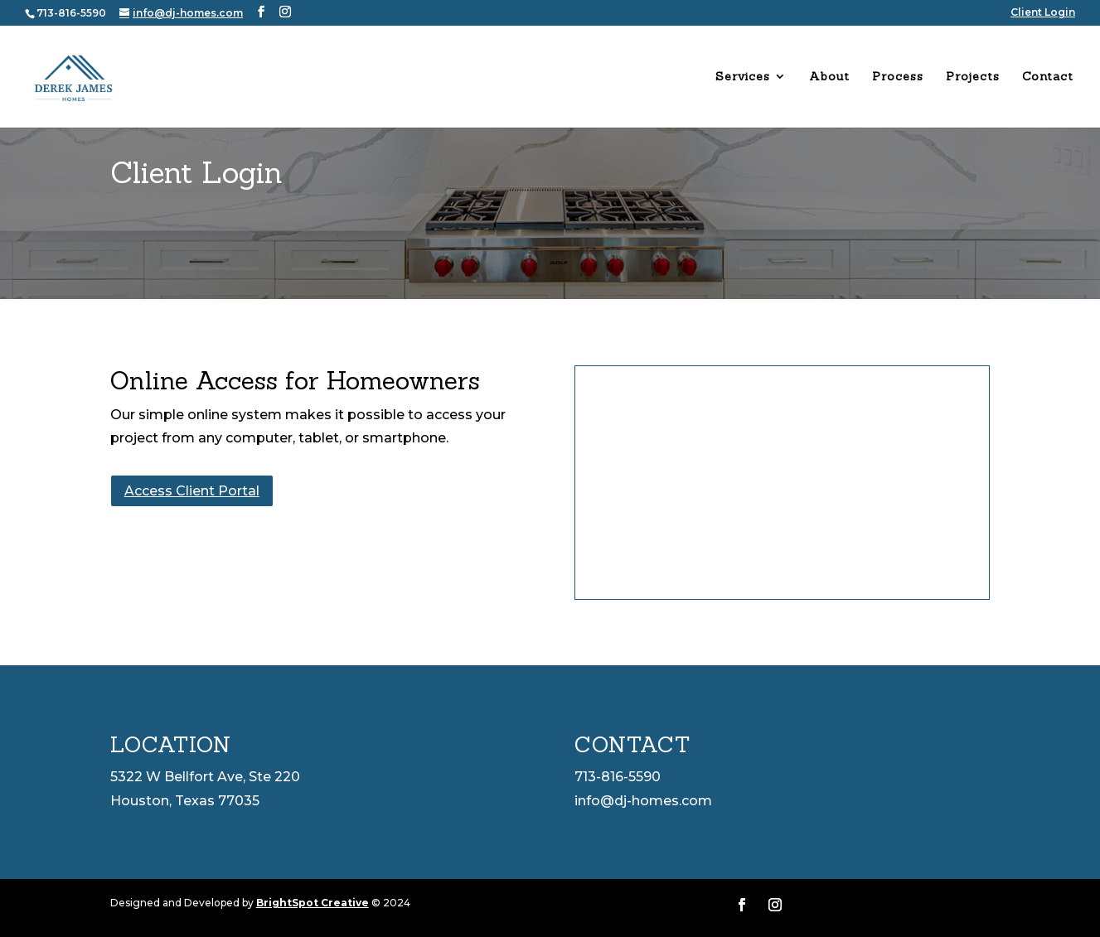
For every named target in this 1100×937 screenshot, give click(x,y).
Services (742, 77)
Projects (973, 77)
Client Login (1042, 12)
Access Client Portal (191, 491)
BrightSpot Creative (312, 902)
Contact (1047, 77)
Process (897, 77)
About (829, 77)
